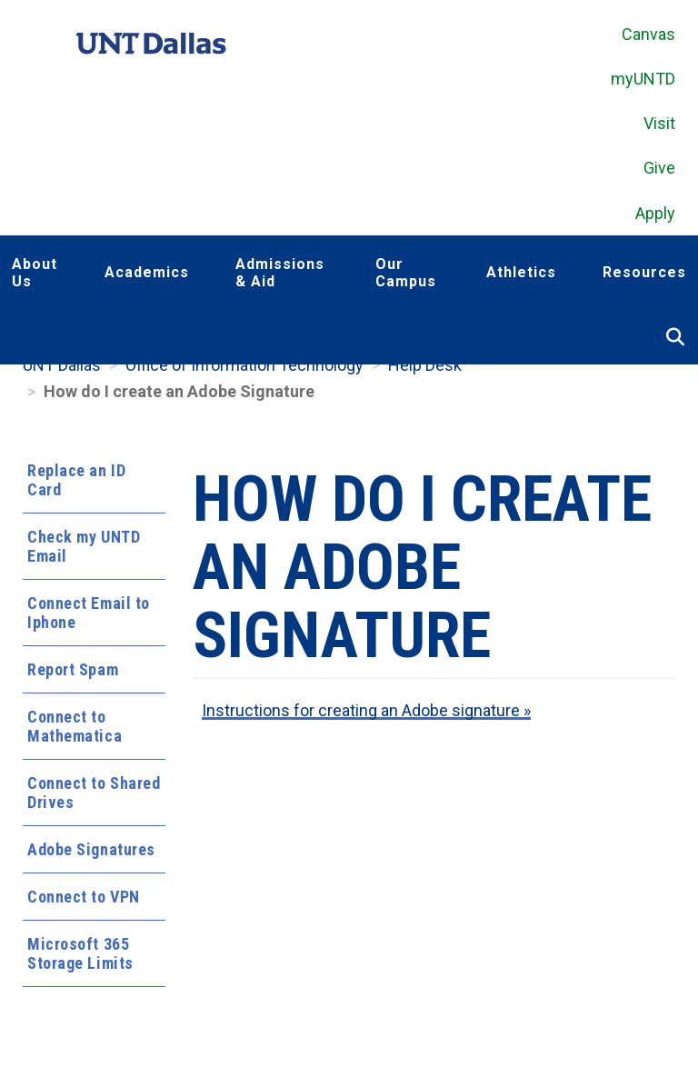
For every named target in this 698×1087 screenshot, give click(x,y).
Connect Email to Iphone (88, 612)
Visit (659, 123)
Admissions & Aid (279, 272)
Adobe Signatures (91, 849)
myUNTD (643, 78)
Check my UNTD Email (83, 546)
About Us (34, 272)
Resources (644, 272)
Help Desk (425, 364)
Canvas (648, 34)
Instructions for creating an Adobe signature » (366, 710)
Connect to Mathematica (74, 726)
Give (659, 167)
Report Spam (72, 669)
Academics (147, 272)
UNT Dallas (62, 364)
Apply (655, 213)
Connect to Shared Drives (94, 792)
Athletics (521, 272)
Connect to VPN (83, 896)
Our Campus (405, 272)
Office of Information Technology (244, 364)
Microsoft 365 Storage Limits (80, 953)
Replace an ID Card (76, 480)
